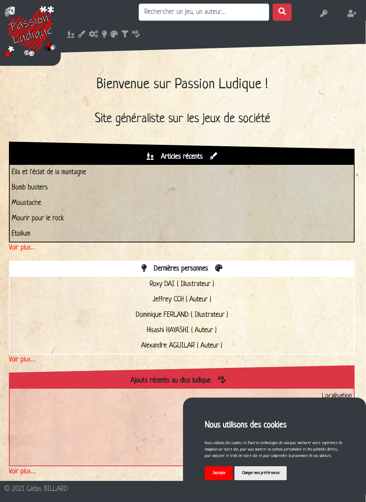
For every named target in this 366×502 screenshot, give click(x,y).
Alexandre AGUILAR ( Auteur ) (181, 346)
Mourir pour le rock (38, 218)
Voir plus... (22, 248)
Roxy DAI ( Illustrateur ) (182, 284)
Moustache (26, 203)
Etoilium (21, 234)
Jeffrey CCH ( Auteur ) (181, 300)
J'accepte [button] (219, 473)
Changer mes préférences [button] (261, 473)
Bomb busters (30, 188)
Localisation (337, 396)
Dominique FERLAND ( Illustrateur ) (182, 315)
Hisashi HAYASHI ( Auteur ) (182, 330)
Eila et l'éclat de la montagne (49, 172)
